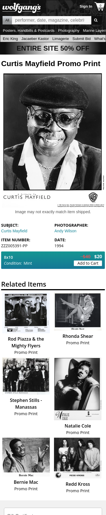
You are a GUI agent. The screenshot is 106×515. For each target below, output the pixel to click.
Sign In (86, 6)
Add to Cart (87, 263)
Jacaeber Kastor (35, 39)
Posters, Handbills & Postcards (29, 30)
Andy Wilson (66, 231)
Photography (68, 30)
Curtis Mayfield (14, 231)
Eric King (10, 39)
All (7, 20)
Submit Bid (81, 39)
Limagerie (60, 39)
